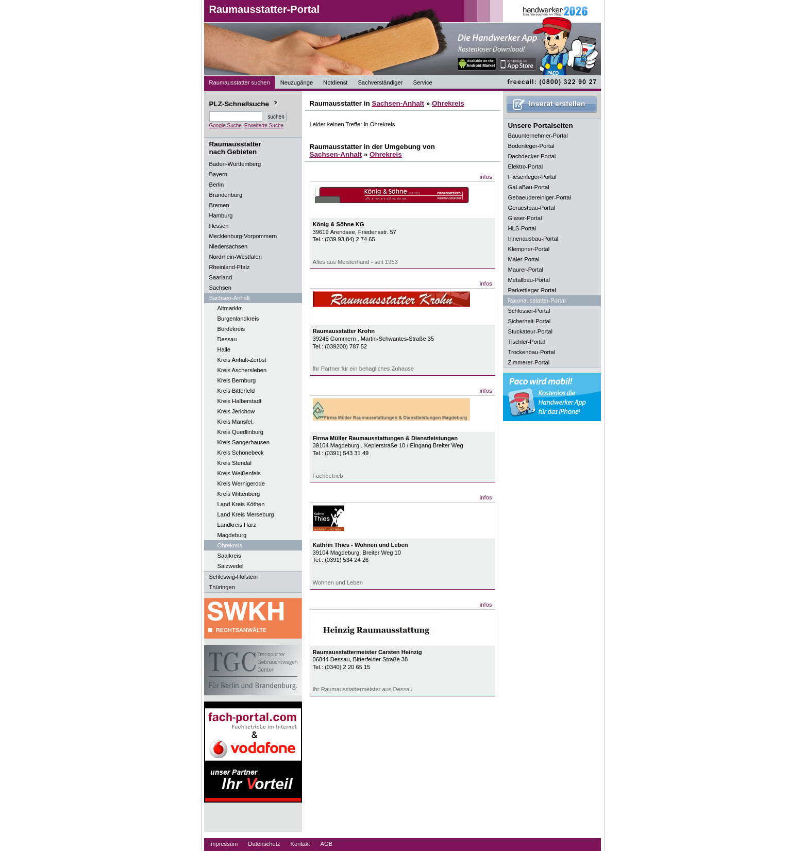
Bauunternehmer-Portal (538, 135)
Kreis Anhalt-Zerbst (241, 360)
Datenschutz (264, 844)
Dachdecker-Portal (532, 156)
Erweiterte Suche (263, 125)
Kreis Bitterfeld (236, 391)
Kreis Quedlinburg (240, 432)
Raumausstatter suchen (239, 82)
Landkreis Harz (236, 525)
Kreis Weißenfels (239, 473)
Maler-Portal (524, 259)
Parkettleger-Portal (532, 290)
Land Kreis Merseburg (245, 514)
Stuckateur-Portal (530, 331)
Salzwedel (230, 566)
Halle (224, 349)
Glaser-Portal (525, 218)
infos (486, 177)
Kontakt (300, 844)
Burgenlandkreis (238, 318)
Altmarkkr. (230, 308)
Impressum (223, 844)
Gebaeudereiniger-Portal (540, 197)
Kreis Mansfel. (235, 422)
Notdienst (335, 82)
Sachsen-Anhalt (398, 103)
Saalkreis (229, 556)
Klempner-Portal (529, 249)
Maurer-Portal (525, 269)
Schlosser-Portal (529, 311)
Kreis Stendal (234, 463)
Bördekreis (231, 329)
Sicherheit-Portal (529, 321)
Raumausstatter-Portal (264, 9)
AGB (326, 844)
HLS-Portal (522, 228)
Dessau (227, 339)
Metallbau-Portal (529, 280)
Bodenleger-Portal (531, 146)
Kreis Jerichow (236, 411)
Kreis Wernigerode (241, 483)
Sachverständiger (380, 82)
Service (422, 82)
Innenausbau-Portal (533, 239)
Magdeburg (232, 535)
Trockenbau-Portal (532, 352)
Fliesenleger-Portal (532, 177)
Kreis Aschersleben (242, 370)
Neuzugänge (296, 82)
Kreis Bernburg (236, 380)
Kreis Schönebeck (240, 452)
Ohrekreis (230, 545)
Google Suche (225, 125)
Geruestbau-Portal (531, 208)
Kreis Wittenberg (238, 494)
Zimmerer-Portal (529, 362)
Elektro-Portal (525, 166)
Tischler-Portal (526, 342)
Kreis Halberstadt (239, 401)
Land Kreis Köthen (241, 504)
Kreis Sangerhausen (243, 442)
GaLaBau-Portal (528, 187)
